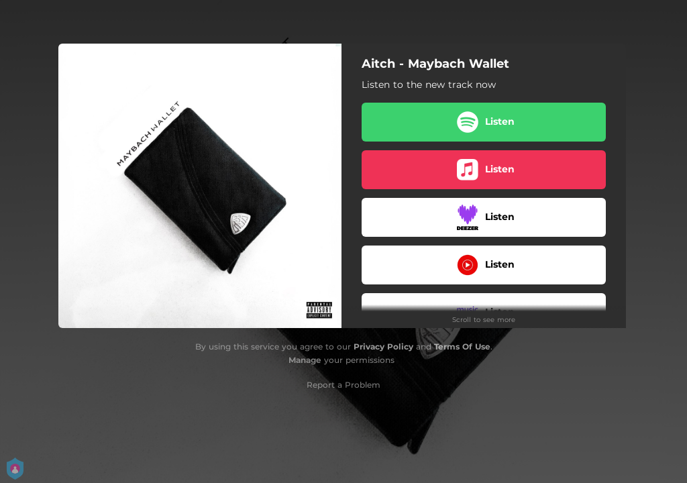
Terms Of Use (462, 346)
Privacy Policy (383, 346)
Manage (304, 360)
